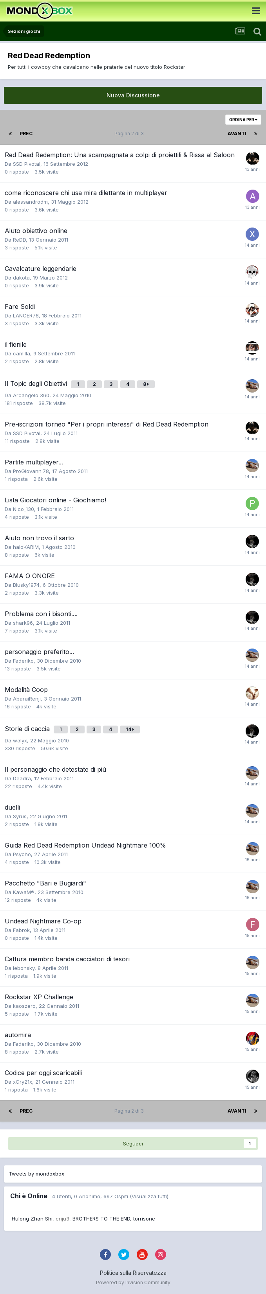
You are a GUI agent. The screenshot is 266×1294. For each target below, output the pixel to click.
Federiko (23, 661)
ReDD (19, 240)
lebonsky (23, 968)
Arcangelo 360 (31, 395)
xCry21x (22, 1082)
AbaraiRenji (27, 698)
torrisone (144, 1218)
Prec (26, 133)
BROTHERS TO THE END (101, 1218)
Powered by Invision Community (133, 1282)
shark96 (23, 623)
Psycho (22, 854)
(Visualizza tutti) (149, 1196)
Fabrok (21, 930)
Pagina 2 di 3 (130, 133)
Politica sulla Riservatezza (133, 1272)
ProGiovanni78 (31, 471)
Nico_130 (23, 509)
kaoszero (24, 1006)
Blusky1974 (26, 585)
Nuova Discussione (133, 95)
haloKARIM (26, 547)
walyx (20, 740)
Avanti (237, 133)
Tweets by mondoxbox (36, 1173)
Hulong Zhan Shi (32, 1218)
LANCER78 (26, 315)
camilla (21, 353)
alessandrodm (30, 202)
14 (130, 729)
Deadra (22, 778)
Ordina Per (243, 119)
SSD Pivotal (26, 164)
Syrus (20, 816)
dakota (21, 277)
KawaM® (23, 892)
